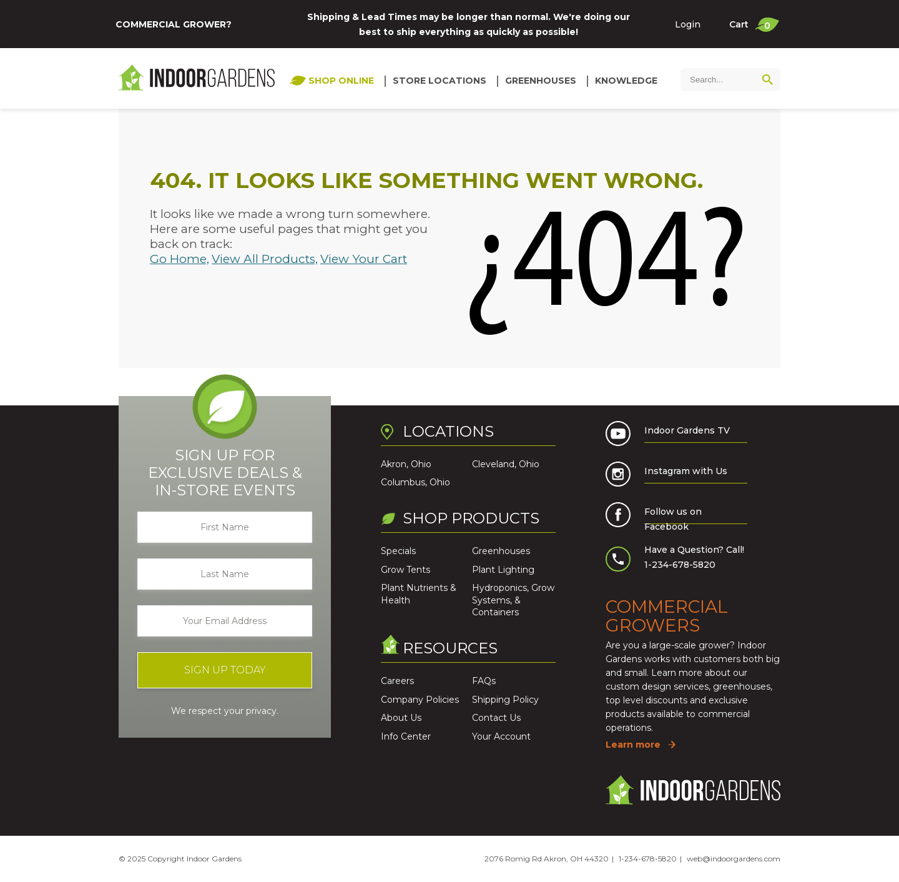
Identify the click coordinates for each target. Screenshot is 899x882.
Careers (397, 680)
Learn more (633, 744)
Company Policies (420, 699)
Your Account (501, 736)
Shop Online (341, 81)
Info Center (406, 736)
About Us (401, 717)
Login (687, 24)
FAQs (484, 680)
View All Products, (265, 259)
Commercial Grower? (173, 24)
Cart (754, 24)
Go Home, (179, 259)
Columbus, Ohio (415, 482)
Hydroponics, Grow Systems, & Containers (513, 600)
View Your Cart (363, 259)
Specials (398, 551)
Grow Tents (405, 569)
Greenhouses (540, 81)
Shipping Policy (505, 699)
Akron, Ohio (406, 464)
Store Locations (439, 81)
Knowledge (626, 81)
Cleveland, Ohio (505, 464)
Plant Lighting (503, 569)
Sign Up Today (225, 670)
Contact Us (496, 717)
